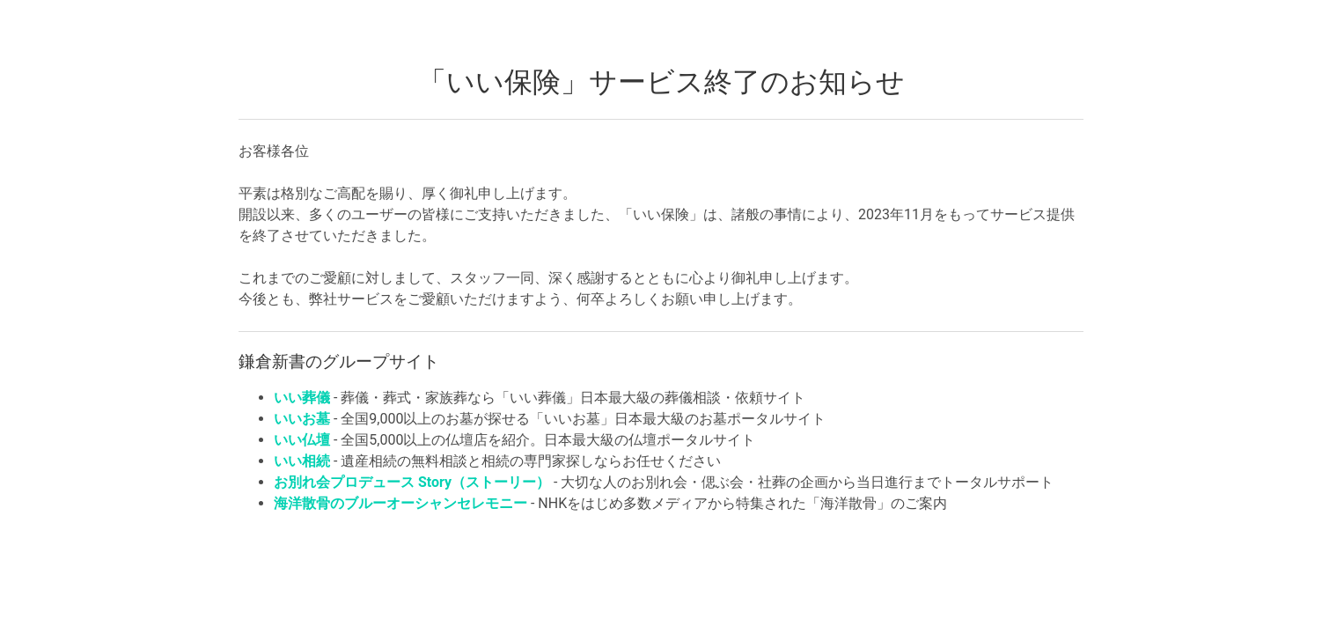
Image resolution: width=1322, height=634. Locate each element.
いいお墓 (302, 418)
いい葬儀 (302, 397)
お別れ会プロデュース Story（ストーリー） (412, 482)
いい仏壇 (302, 439)
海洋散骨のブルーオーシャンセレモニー (400, 503)
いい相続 (302, 461)
